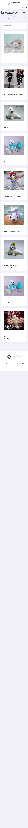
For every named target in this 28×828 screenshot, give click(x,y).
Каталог (7, 363)
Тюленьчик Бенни (10, 60)
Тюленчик (7, 302)
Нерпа (6, 127)
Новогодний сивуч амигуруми (10, 338)
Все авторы (21, 367)
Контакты (7, 367)
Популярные (20, 363)
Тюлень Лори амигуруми (12, 196)
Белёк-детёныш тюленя (12, 231)
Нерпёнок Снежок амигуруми (10, 267)
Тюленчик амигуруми (11, 162)
